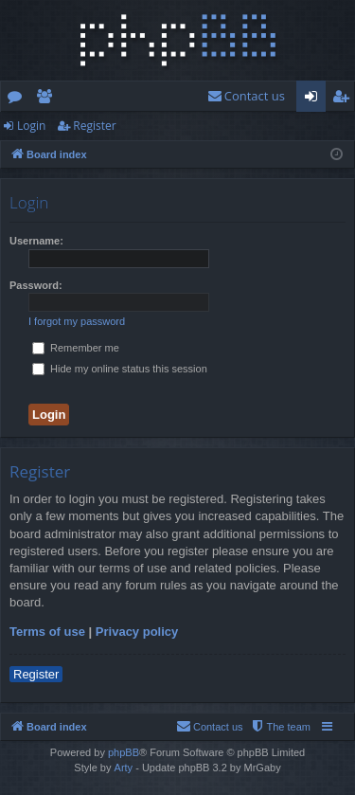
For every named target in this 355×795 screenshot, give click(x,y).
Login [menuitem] (315, 99)
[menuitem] (246, 96)
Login (31, 125)
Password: (35, 285)
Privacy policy (137, 631)
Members (48, 99)
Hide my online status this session (119, 368)
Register (94, 125)
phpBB (123, 752)
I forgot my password (76, 321)
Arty (124, 767)
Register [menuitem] (344, 99)
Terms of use (47, 631)
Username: (36, 240)
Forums (18, 99)
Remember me (75, 347)
